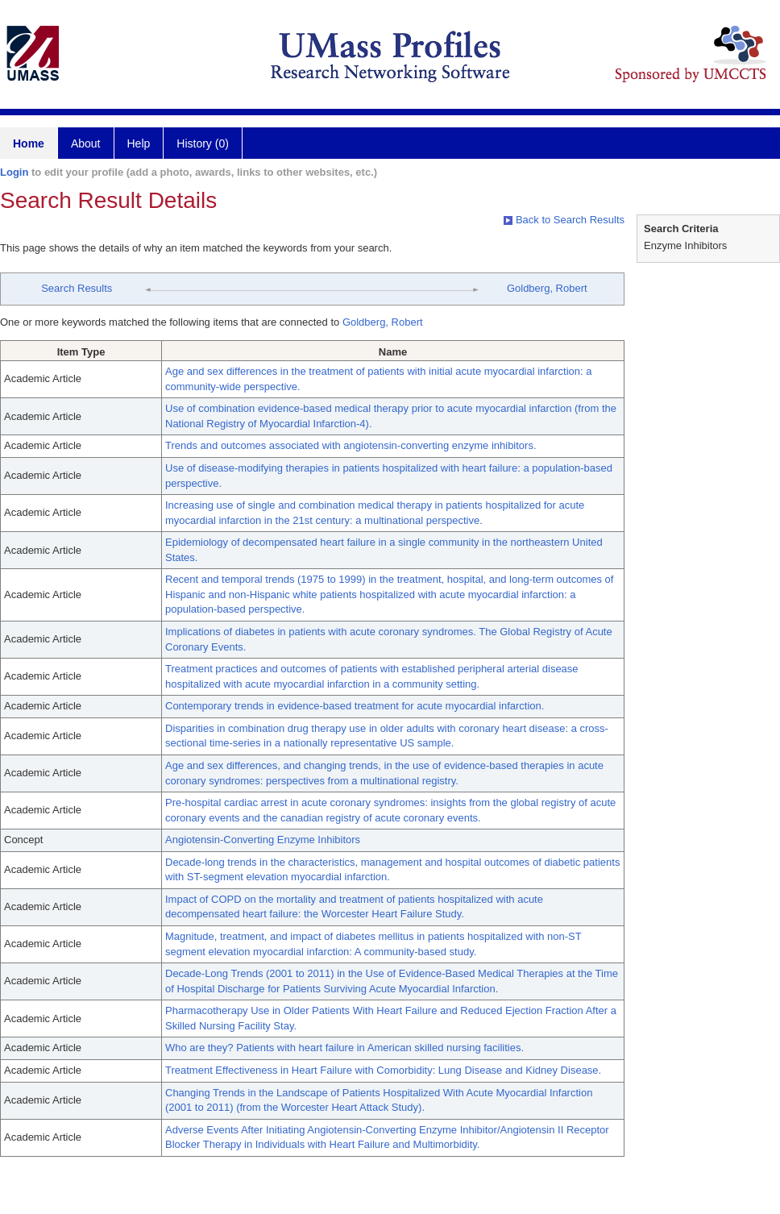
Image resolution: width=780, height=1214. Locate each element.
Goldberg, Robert (547, 288)
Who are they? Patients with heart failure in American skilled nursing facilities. (344, 1047)
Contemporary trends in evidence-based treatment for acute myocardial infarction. (354, 706)
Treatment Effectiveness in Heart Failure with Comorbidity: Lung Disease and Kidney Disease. (383, 1070)
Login (14, 172)
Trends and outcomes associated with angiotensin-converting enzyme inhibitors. (351, 445)
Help (139, 143)
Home (28, 143)
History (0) (202, 143)
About (86, 143)
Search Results (76, 288)
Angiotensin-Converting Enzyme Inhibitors (262, 840)
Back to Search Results (564, 220)
